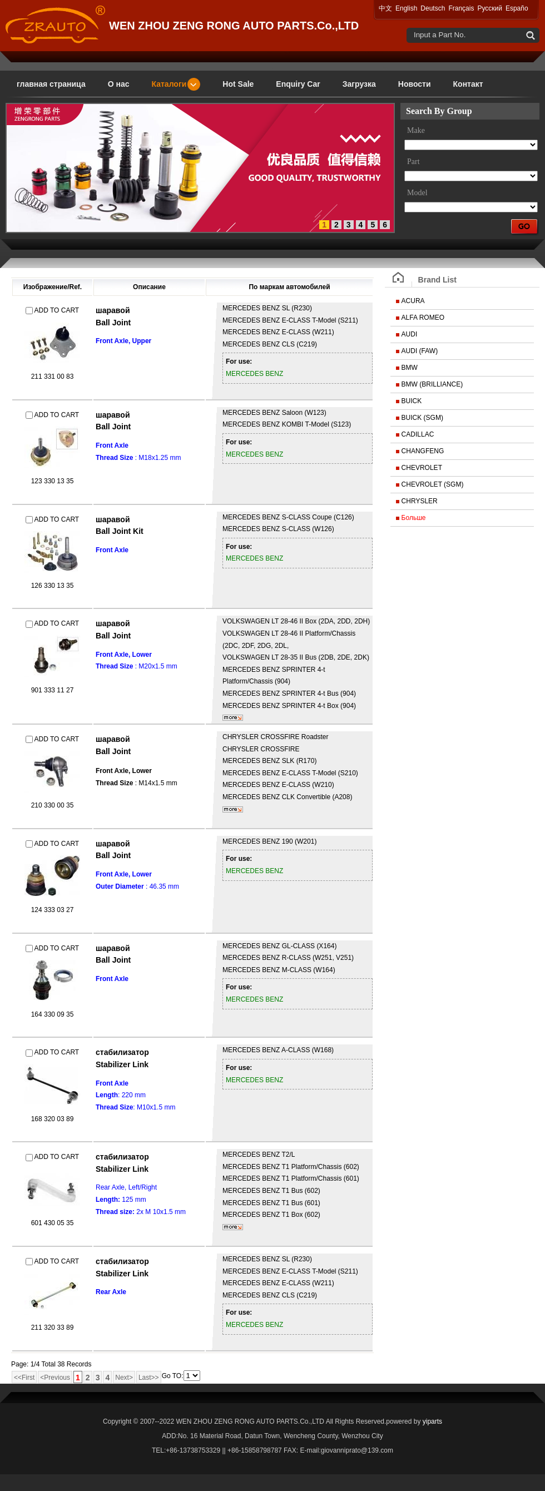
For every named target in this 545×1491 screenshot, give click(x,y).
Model (417, 193)
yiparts (432, 1421)
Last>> (148, 1377)
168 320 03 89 (52, 1119)
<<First (24, 1377)
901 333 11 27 (52, 690)
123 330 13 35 (52, 481)
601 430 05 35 (52, 1223)
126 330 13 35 (52, 586)
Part (413, 161)
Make (416, 130)
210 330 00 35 (52, 805)
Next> (124, 1377)
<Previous (55, 1377)
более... (232, 718)
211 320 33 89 (52, 1327)
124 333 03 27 (52, 910)
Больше (414, 518)
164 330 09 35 (52, 1014)
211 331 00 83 (52, 376)
